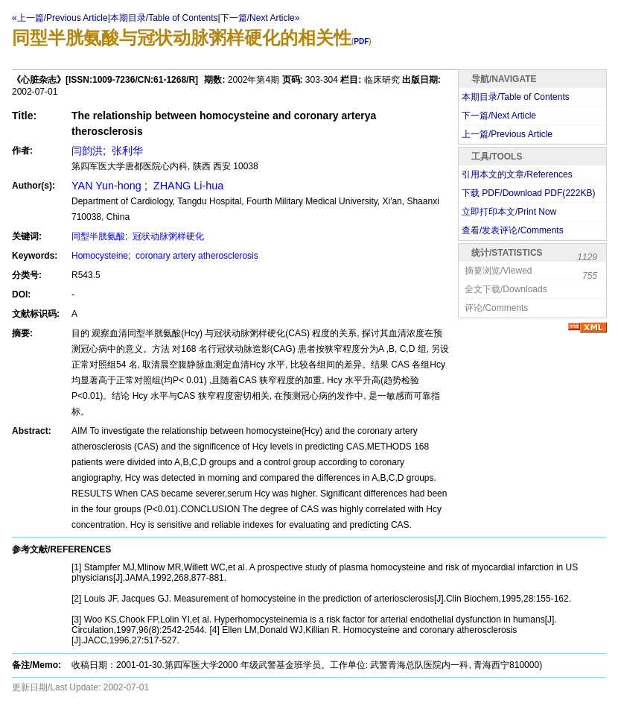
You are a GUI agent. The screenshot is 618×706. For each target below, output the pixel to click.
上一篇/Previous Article (507, 134)
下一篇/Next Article (499, 115)
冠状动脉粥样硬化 (167, 236)
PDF (361, 41)
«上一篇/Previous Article (60, 18)
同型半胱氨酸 (98, 236)
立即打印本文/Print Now (509, 212)
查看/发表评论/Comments (513, 230)
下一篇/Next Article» (260, 18)
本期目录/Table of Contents (164, 18)
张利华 (126, 151)
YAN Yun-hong (107, 186)
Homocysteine (99, 255)
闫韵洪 (87, 151)
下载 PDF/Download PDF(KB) (528, 193)
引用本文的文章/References (517, 174)
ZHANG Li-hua (186, 186)
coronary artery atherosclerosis (195, 255)
